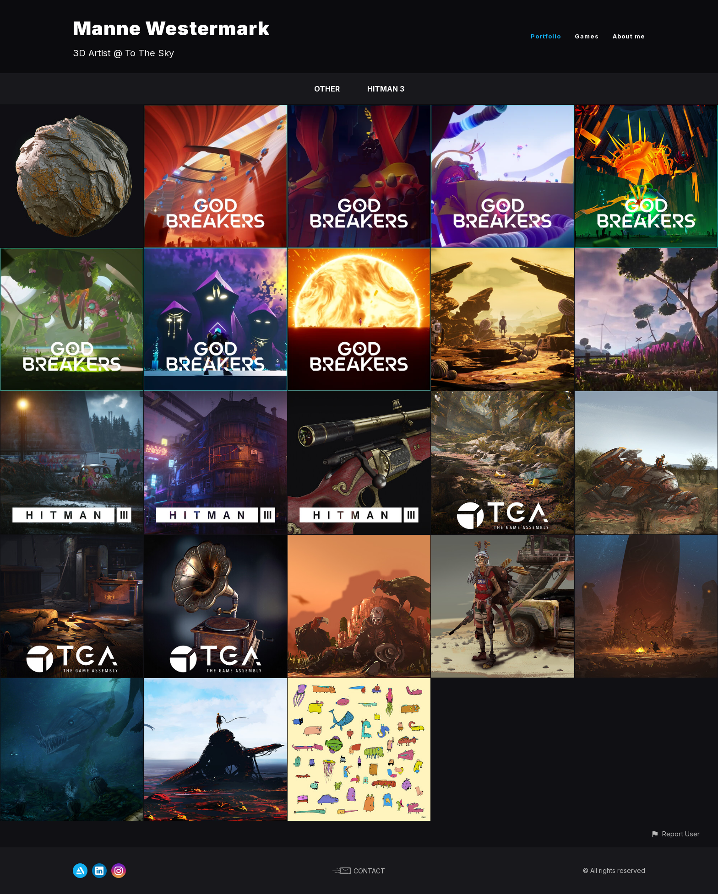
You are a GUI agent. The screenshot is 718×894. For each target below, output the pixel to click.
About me (629, 36)
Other (327, 88)
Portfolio (546, 36)
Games (587, 36)
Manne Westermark (171, 28)
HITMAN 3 (385, 88)
